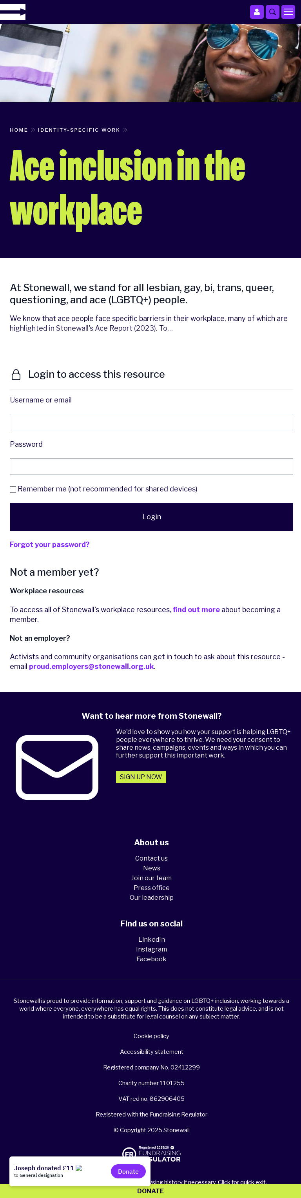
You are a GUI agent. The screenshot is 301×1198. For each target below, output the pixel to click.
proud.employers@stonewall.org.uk (91, 666)
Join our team (151, 878)
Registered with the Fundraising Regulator (151, 1114)
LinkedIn (151, 939)
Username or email (41, 400)
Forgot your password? (50, 544)
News (151, 868)
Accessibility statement (151, 1051)
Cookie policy (151, 1036)
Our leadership (152, 897)
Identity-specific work (79, 130)
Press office (152, 888)
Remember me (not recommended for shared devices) (104, 489)
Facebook (151, 959)
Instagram (151, 949)
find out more (196, 609)
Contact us (151, 858)
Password (26, 444)
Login (151, 517)
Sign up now (141, 777)
